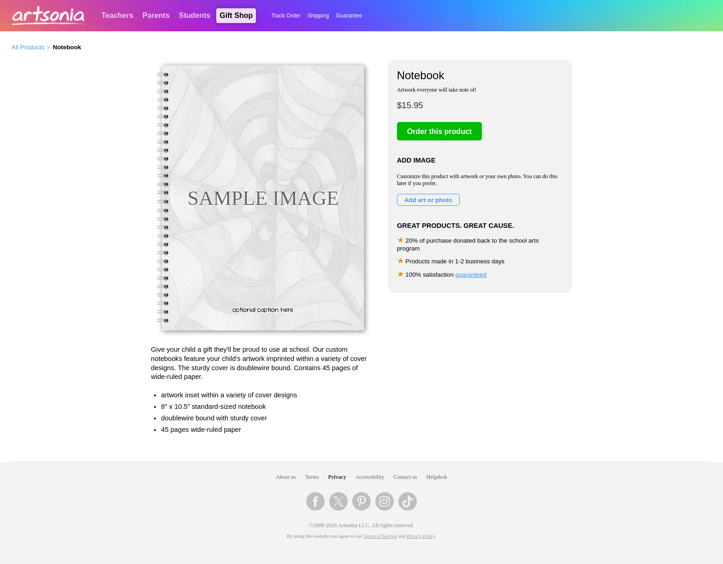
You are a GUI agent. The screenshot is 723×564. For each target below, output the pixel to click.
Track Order (286, 15)
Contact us (405, 477)
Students (194, 15)
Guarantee (349, 15)
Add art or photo (428, 200)
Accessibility (370, 477)
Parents (156, 15)
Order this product (439, 131)
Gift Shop (236, 15)
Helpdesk (437, 477)
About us (286, 477)
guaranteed (471, 274)
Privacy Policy (421, 536)
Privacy (337, 477)
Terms (312, 477)
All (28, 47)
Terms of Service (380, 536)
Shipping (318, 15)
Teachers (117, 15)
